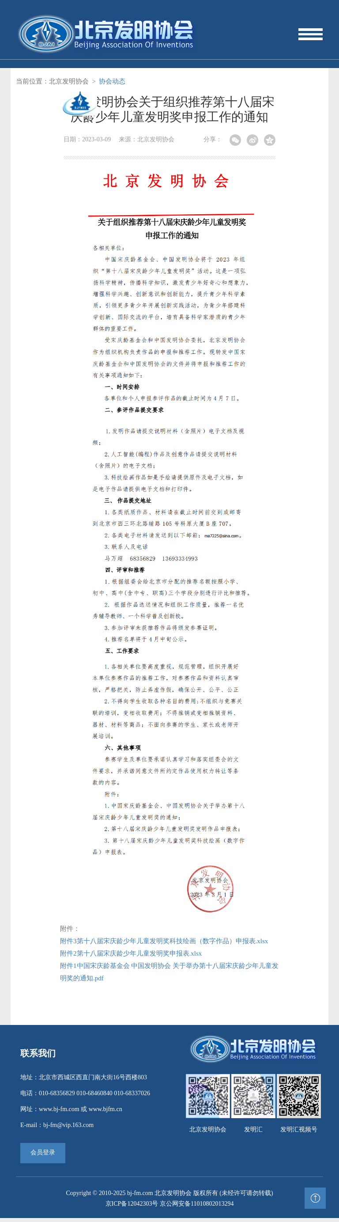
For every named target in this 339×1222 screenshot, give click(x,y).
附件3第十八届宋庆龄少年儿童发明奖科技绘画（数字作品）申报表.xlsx (164, 945)
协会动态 (112, 85)
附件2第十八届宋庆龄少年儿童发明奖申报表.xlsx (131, 957)
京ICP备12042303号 (131, 1207)
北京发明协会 (69, 85)
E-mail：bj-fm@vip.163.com (57, 1129)
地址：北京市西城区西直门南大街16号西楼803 (83, 1081)
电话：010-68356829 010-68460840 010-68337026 (85, 1097)
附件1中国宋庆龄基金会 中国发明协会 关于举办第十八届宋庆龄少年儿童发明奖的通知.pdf (169, 976)
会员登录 (42, 1156)
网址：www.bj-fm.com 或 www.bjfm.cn (71, 1113)
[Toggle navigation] (310, 36)
